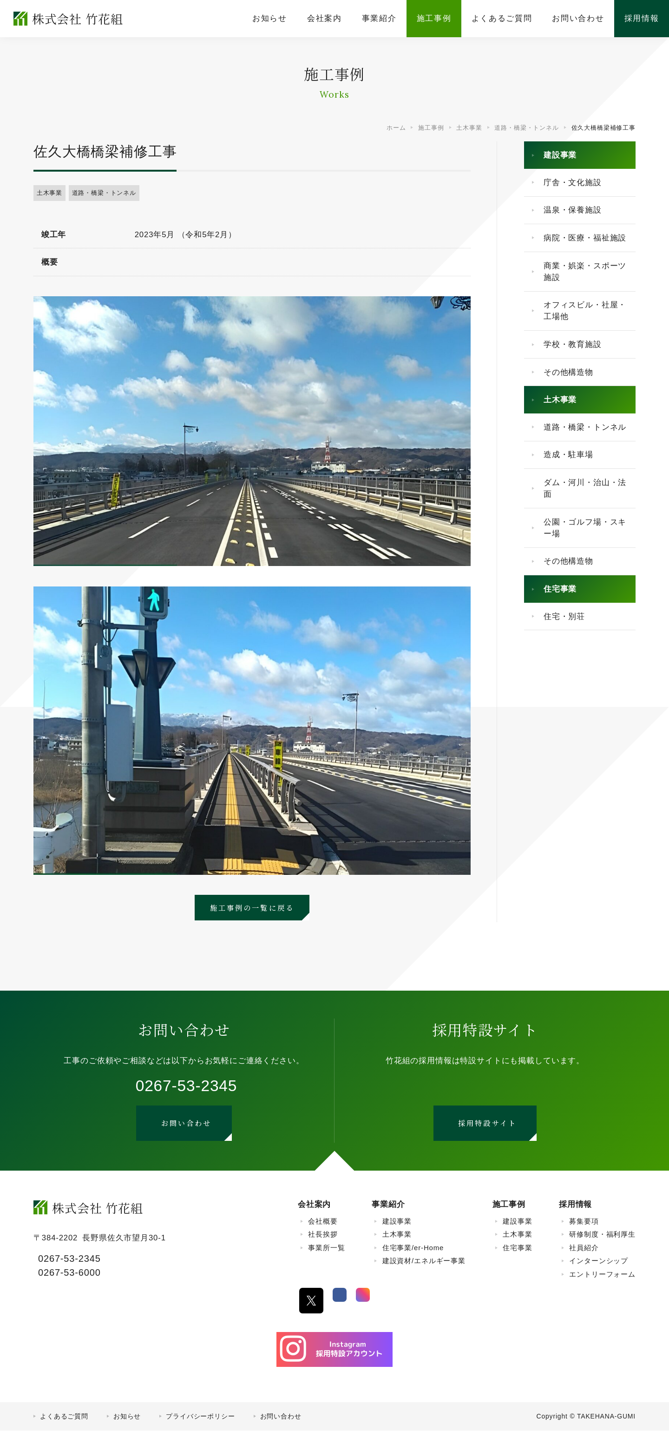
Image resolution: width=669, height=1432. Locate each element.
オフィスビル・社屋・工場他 (585, 310)
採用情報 (575, 1205)
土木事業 (49, 192)
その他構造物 (568, 372)
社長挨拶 (322, 1235)
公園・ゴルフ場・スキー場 (585, 528)
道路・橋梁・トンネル (104, 192)
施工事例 (508, 1205)
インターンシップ (598, 1262)
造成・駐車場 (568, 454)
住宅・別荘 (564, 616)
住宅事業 (560, 589)
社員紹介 (583, 1249)
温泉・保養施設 (573, 210)
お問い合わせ (281, 1417)
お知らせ (127, 1417)
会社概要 (322, 1222)
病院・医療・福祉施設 (585, 237)
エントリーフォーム (602, 1275)
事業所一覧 (326, 1249)
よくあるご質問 (64, 1417)
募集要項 (583, 1222)
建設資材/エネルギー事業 (424, 1262)
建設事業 (560, 155)
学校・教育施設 (573, 344)
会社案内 (314, 1205)
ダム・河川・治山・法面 (585, 488)
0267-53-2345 (186, 1086)
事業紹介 (388, 1205)
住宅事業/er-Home (413, 1249)
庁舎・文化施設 (573, 182)
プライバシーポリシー (200, 1417)
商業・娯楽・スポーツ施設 (585, 271)
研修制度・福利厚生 (602, 1235)
